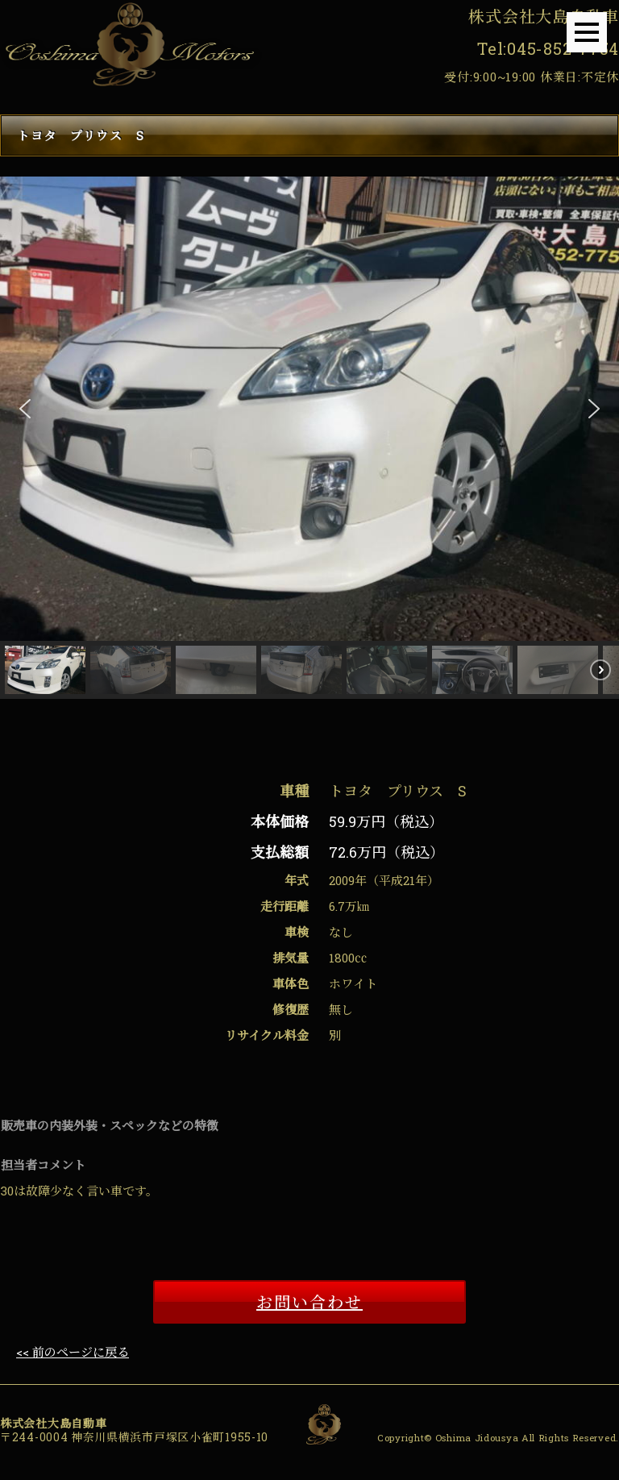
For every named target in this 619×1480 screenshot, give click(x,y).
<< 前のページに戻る (72, 1352)
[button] (25, 409)
